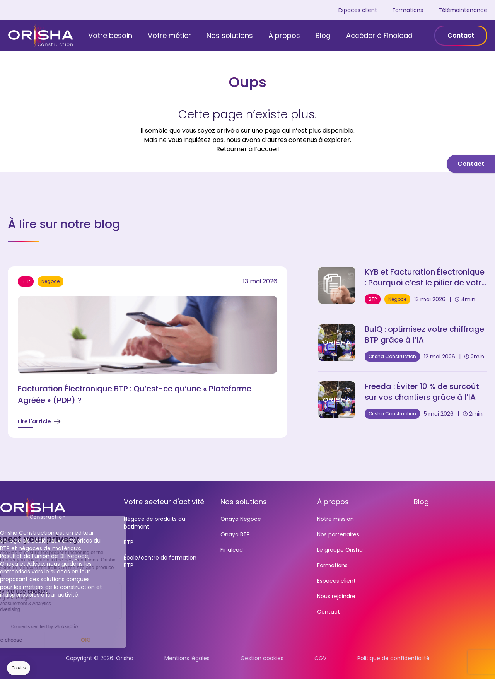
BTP (128, 542)
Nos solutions (230, 35)
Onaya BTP (235, 534)
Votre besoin (110, 35)
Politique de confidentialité (393, 658)
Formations (408, 10)
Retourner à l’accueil (247, 149)
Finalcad (231, 550)
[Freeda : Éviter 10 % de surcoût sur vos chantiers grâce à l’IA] (402, 399)
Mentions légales (187, 658)
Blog (323, 35)
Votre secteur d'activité (164, 502)
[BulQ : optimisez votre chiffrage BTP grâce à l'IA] (402, 342)
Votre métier (169, 35)
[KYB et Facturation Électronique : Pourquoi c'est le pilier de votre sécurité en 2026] (402, 285)
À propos (284, 35)
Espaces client (357, 10)
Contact (460, 35)
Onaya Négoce (240, 519)
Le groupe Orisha (340, 550)
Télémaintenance (463, 10)
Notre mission (335, 519)
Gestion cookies (262, 658)
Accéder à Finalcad (379, 35)
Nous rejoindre (336, 596)
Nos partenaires (338, 534)
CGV (320, 658)
